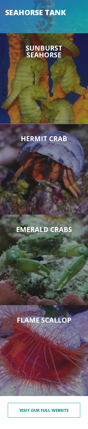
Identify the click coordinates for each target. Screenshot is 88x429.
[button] (44, 410)
